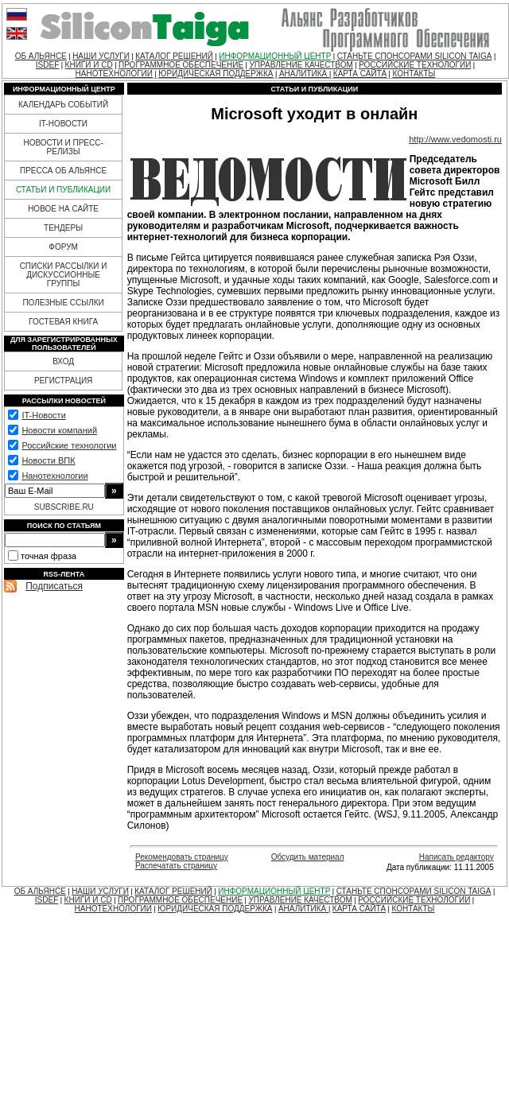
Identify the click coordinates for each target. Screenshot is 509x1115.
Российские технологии (68, 445)
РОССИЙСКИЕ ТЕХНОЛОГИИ (415, 64)
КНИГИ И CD (89, 64)
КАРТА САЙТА (360, 73)
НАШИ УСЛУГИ (101, 56)
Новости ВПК (48, 460)
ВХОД (63, 361)
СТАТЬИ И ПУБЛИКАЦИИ (63, 189)
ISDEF (47, 64)
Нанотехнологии (54, 475)
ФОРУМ (63, 247)
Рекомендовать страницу (181, 857)
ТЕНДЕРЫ (63, 227)
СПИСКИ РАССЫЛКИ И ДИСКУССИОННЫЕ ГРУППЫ (63, 275)
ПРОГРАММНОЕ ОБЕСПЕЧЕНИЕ (181, 64)
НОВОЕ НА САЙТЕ (63, 208)
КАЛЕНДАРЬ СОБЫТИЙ (63, 104)
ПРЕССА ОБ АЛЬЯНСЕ (63, 170)
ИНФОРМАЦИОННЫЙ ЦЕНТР (275, 56)
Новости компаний (59, 430)
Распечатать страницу (176, 865)
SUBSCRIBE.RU (64, 507)
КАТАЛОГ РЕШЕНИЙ (174, 56)
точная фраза (48, 556)
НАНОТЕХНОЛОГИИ (114, 73)
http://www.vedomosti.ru (455, 139)
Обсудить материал (307, 857)
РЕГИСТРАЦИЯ (63, 380)
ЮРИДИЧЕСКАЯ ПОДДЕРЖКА (215, 73)
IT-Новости (43, 415)
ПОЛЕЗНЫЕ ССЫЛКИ (62, 302)
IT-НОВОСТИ (63, 123)
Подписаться (54, 586)
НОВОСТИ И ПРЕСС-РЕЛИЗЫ (63, 147)
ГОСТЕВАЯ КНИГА (63, 321)
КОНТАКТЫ (413, 73)
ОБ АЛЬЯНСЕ (41, 56)
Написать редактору (456, 857)
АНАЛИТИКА (304, 73)
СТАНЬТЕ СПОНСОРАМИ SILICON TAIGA (414, 56)
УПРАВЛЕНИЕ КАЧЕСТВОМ (300, 64)
